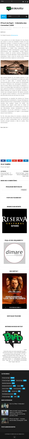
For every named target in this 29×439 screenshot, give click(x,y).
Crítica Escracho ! (18, 388)
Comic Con (14, 391)
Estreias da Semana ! (7, 386)
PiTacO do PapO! (7, 29)
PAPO (15, 396)
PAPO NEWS (4, 391)
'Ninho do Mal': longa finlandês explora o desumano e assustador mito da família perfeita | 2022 (18, 413)
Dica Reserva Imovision (7, 394)
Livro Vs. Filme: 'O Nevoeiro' (17, 404)
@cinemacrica (14, 35)
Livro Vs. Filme (5, 388)
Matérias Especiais (6, 383)
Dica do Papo (19, 380)
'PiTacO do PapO (6, 396)
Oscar (18, 386)
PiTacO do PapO (6, 378)
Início (3, 16)
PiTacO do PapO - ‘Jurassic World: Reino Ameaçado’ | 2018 (18, 419)
